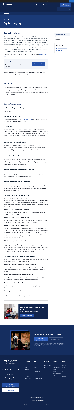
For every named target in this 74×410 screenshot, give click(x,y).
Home (5, 13)
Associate (27, 372)
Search (69, 9)
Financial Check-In (38, 378)
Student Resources (45, 9)
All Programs (27, 376)
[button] (65, 5)
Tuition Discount (56, 365)
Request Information (62, 48)
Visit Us (58, 1)
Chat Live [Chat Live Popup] (39, 5)
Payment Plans (37, 371)
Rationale (57, 37)
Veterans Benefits (56, 367)
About (35, 9)
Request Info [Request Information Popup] (55, 5)
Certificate (27, 374)
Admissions (20, 9)
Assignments (58, 39)
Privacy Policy (40, 404)
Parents (22, 1)
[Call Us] (46, 5)
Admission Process (47, 365)
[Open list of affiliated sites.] (25, 1)
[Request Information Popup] (27, 315)
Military (28, 9)
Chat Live (60, 50)
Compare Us (64, 376)
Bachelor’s (27, 365)
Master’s (26, 367)
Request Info (48, 1)
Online (5, 1)
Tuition (12, 9)
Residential (9, 1)
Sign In (72, 1)
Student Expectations (27, 119)
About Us (64, 365)
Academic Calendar (47, 370)
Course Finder (27, 378)
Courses (7, 13)
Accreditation (65, 374)
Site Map (48, 404)
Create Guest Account (64, 1)
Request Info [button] (10, 390)
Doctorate (27, 369)
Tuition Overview (37, 365)
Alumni (18, 1)
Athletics (14, 1)
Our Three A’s (65, 368)
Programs (5, 9)
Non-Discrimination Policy (29, 404)
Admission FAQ (47, 368)
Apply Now (53, 1)
